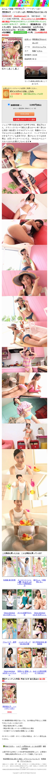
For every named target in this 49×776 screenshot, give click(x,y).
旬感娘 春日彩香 (9, 580)
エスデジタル (38, 27)
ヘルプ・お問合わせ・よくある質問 (29, 746)
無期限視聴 (16, 105)
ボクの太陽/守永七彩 (24, 614)
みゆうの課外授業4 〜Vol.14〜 (40, 672)
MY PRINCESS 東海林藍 (40, 643)
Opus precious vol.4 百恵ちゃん (9, 614)
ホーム (4, 9)
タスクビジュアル (9, 30)
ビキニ (39, 51)
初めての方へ (9, 746)
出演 (28, 39)
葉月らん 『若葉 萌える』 (39, 581)
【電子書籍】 (32, 30)
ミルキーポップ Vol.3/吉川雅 (25, 643)
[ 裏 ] (15, 69)
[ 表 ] (9, 69)
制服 (11, 9)
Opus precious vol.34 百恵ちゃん (39, 614)
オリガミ (21, 30)
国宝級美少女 (35, 24)
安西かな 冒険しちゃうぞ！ (24, 672)
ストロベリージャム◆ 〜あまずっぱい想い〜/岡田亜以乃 (24, 583)
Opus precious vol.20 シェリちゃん (9, 673)
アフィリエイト (26, 761)
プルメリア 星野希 (9, 643)
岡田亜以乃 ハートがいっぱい (9, 707)
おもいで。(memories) (22, 27)
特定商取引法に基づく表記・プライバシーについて (21, 759)
